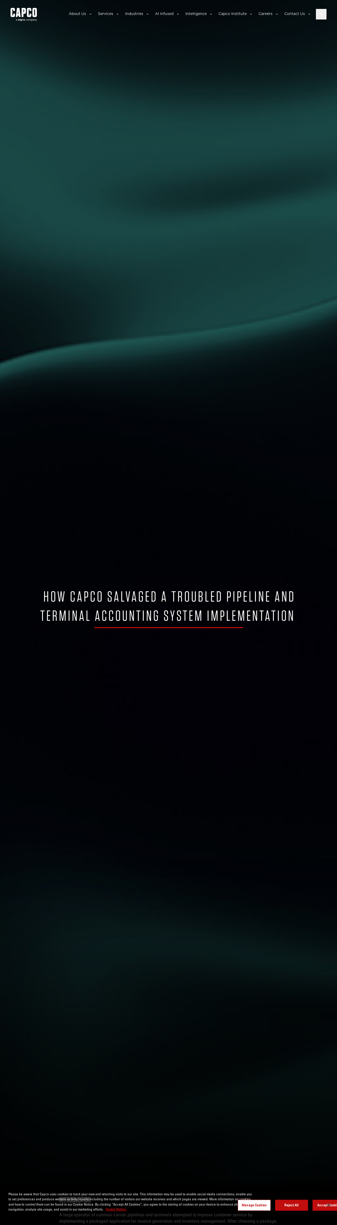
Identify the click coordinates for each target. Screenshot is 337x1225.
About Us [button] (77, 14)
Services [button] (105, 14)
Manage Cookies (254, 1205)
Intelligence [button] (196, 14)
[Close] (328, 1205)
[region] (168, 1205)
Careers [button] (265, 14)
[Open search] (321, 14)
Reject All (291, 1205)
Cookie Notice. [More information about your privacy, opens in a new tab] (116, 1209)
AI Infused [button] (164, 14)
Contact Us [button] (294, 14)
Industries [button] (134, 14)
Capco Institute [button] (233, 14)
